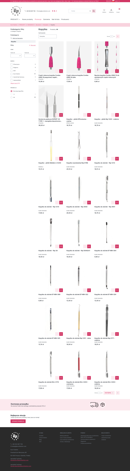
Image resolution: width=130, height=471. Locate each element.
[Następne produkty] (109, 393)
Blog (40, 439)
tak (14, 94)
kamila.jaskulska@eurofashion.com (21, 466)
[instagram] (54, 11)
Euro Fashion (14, 25)
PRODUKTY (22, 25)
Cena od (13, 52)
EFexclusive (16, 64)
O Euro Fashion (43, 437)
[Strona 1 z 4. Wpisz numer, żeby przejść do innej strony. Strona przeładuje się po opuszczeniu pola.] (111, 36)
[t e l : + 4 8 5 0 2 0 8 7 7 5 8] (17, 444)
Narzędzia (45, 25)
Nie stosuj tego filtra (18, 91)
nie (14, 97)
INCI (40, 441)
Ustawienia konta (105, 437)
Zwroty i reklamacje (65, 441)
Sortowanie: (42, 33)
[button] (93, 11)
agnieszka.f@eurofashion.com (19, 460)
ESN (14, 70)
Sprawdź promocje (18, 421)
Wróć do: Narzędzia (17, 38)
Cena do (27, 52)
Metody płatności (64, 435)
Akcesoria (38, 25)
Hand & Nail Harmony (18, 77)
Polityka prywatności (86, 443)
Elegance (15, 67)
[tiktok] (56, 11)
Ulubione (103, 439)
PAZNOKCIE (31, 25)
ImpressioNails (17, 80)
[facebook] (53, 11)
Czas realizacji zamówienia (67, 439)
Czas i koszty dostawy (65, 437)
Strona (108, 36)
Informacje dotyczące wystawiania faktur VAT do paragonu (89, 436)
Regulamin (83, 441)
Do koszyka (61, 71)
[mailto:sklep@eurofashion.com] (43, 11)
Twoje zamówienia (106, 435)
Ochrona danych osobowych (88, 439)
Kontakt (41, 435)
